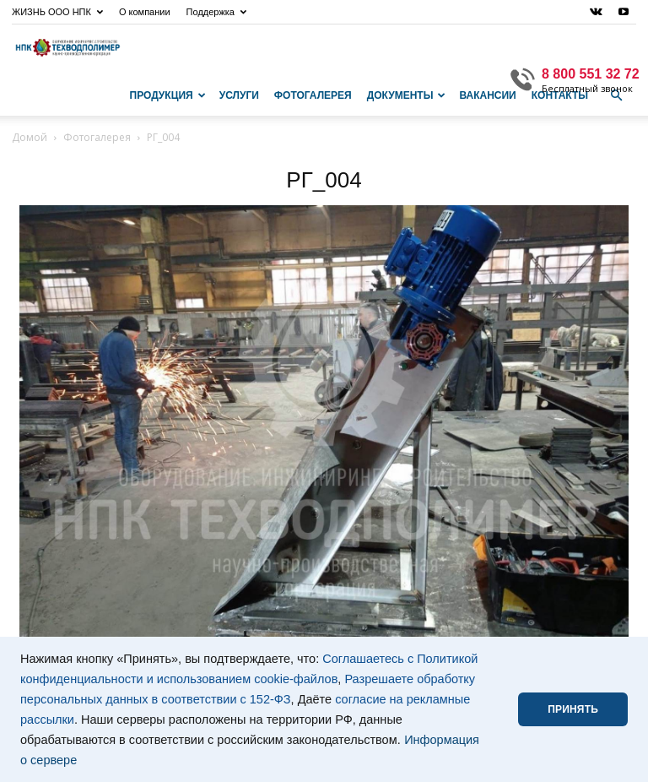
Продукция (168, 95)
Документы (406, 95)
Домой (29, 137)
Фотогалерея (313, 95)
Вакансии (487, 95)
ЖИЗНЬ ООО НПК (57, 12)
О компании (144, 12)
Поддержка (216, 12)
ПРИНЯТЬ (573, 709)
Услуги (239, 95)
